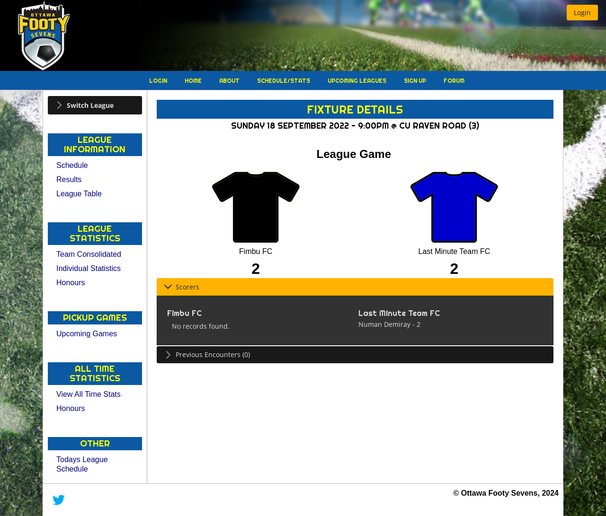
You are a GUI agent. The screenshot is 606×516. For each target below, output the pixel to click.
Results (68, 179)
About (230, 80)
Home (194, 80)
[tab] (95, 105)
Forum (454, 80)
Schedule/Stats (284, 80)
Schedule (72, 165)
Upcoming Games (86, 334)
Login (159, 80)
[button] (582, 12)
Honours (70, 283)
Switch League (90, 105)
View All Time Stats (88, 394)
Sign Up (416, 80)
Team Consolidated (88, 254)
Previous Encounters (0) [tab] (207, 354)
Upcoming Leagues (358, 80)
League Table (79, 194)
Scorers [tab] (181, 286)
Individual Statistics (88, 268)
